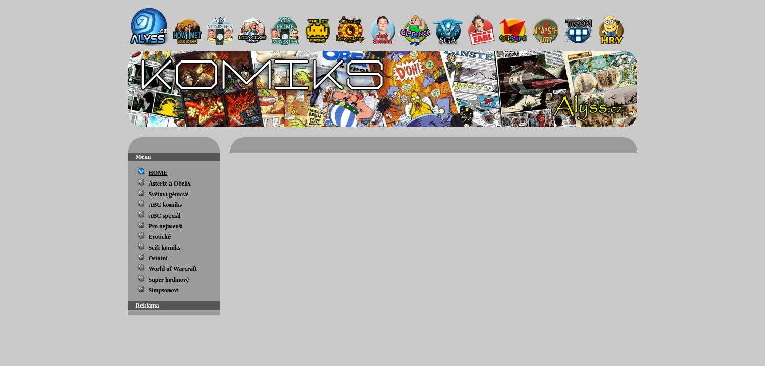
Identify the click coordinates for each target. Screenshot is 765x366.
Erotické (160, 236)
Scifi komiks (165, 247)
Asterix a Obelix (170, 183)
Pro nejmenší (166, 226)
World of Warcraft (173, 268)
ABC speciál (165, 215)
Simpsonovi (164, 290)
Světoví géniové (169, 194)
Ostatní (158, 258)
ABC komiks (165, 204)
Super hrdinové (169, 279)
